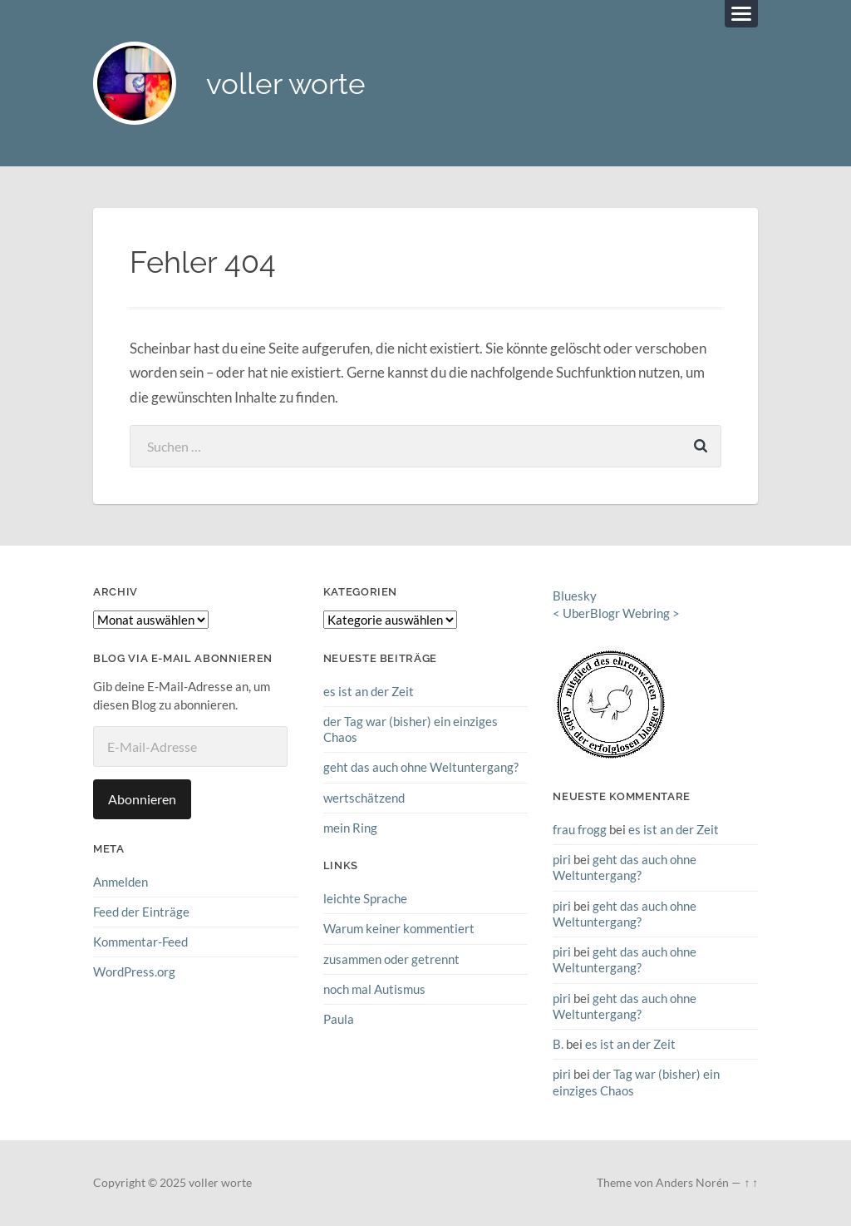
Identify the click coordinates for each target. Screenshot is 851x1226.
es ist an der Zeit (368, 691)
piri (562, 859)
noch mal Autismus (374, 988)
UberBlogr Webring (616, 613)
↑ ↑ (751, 1182)
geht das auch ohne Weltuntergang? (421, 766)
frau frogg (580, 829)
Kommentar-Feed (140, 941)
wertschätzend (364, 797)
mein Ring (350, 827)
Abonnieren (142, 799)
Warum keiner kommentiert (399, 928)
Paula (338, 1018)
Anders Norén (692, 1182)
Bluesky (575, 595)
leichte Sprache (365, 898)
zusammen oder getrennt (391, 959)
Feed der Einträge (141, 911)
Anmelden (120, 881)
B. (558, 1043)
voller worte (286, 84)
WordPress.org (134, 971)
